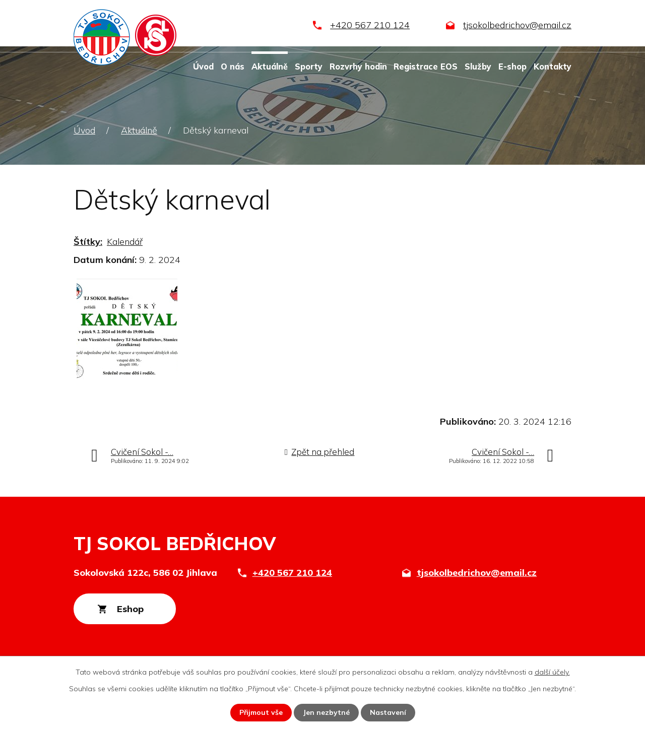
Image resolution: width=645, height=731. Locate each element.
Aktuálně (269, 66)
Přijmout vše (261, 712)
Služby (478, 66)
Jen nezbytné (326, 712)
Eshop (130, 609)
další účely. (552, 672)
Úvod (203, 66)
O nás (232, 66)
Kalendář (125, 241)
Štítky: (88, 241)
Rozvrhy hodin (358, 66)
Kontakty (552, 66)
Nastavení (388, 712)
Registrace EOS (426, 66)
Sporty (308, 66)
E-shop (512, 66)
